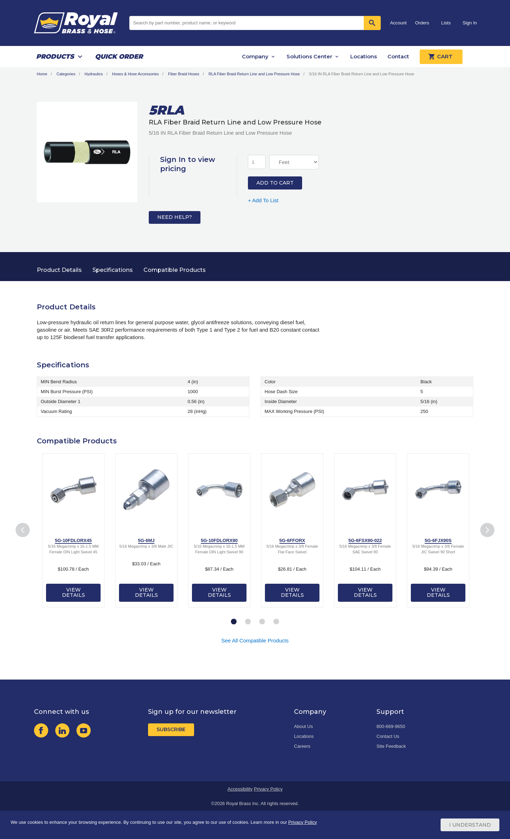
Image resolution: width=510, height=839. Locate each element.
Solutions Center (309, 56)
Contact (398, 56)
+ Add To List (263, 200)
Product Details (59, 270)
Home (42, 74)
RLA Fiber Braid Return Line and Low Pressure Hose (254, 74)
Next (487, 530)
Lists (446, 22)
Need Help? (174, 217)
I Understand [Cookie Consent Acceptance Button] (470, 825)
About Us (303, 726)
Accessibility (240, 789)
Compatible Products (174, 270)
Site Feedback (391, 746)
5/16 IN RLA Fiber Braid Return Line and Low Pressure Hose (361, 74)
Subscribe (171, 729)
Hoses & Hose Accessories (135, 74)
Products (55, 56)
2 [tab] (247, 621)
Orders (422, 22)
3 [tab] (262, 621)
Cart (441, 56)
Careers (302, 746)
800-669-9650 (390, 726)
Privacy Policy (268, 789)
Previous (23, 530)
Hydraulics (94, 74)
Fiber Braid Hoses (183, 74)
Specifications (112, 270)
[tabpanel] (73, 530)
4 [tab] (276, 621)
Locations (363, 56)
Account (398, 22)
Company (255, 56)
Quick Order (119, 56)
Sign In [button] (470, 22)
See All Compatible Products (255, 640)
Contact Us (387, 736)
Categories (65, 74)
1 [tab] (233, 621)
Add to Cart (275, 183)
